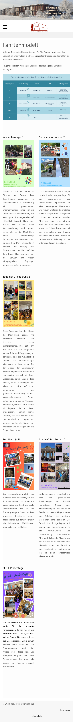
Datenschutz (36, 716)
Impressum (65, 710)
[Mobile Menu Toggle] (5, 27)
